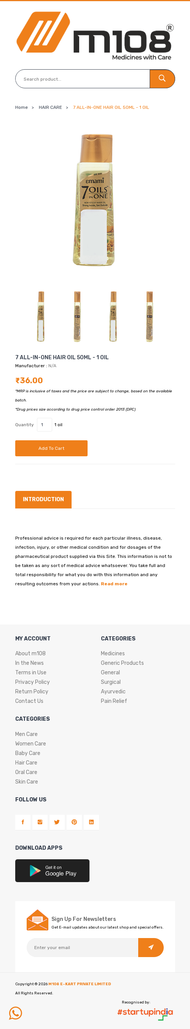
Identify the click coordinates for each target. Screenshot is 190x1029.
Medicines (113, 653)
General (110, 672)
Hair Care (26, 762)
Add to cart (51, 448)
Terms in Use (30, 672)
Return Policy (31, 691)
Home (21, 107)
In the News (29, 662)
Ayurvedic (113, 691)
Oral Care (26, 772)
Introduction (43, 499)
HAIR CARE (50, 107)
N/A (52, 365)
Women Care (30, 743)
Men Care (26, 734)
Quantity (24, 424)
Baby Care (27, 753)
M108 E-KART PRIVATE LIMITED (79, 984)
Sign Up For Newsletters (83, 919)
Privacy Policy (32, 682)
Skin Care (26, 781)
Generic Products (122, 662)
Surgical (111, 682)
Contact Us (29, 701)
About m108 (30, 653)
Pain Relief (114, 701)
